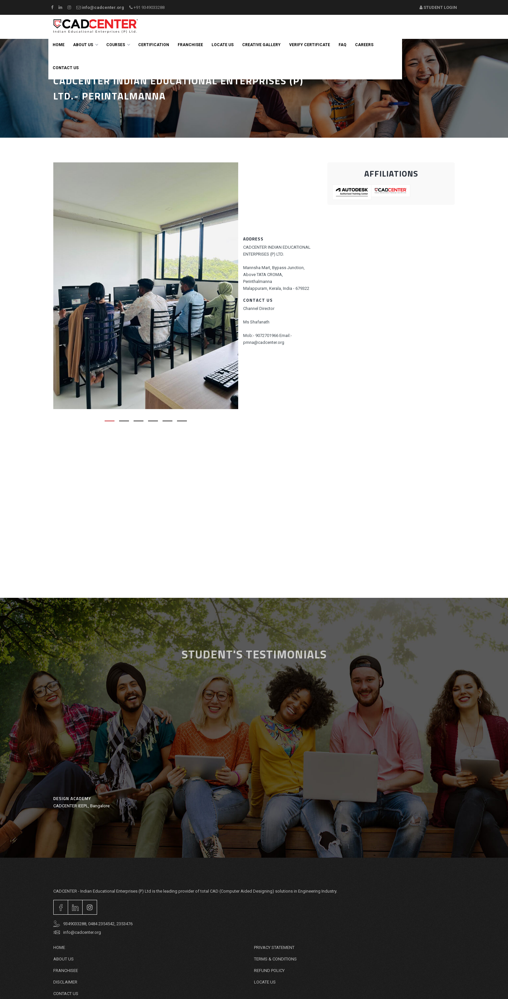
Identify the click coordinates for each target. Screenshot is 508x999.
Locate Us (223, 44)
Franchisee (190, 44)
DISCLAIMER (65, 982)
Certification (153, 44)
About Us (85, 44)
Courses (118, 44)
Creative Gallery (261, 44)
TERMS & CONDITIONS (275, 959)
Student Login (438, 7)
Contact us (66, 68)
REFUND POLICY (269, 970)
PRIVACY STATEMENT (274, 947)
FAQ (342, 44)
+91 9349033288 (147, 7)
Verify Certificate (309, 44)
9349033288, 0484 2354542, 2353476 (93, 924)
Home (58, 44)
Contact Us (65, 993)
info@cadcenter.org (100, 7)
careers (364, 44)
